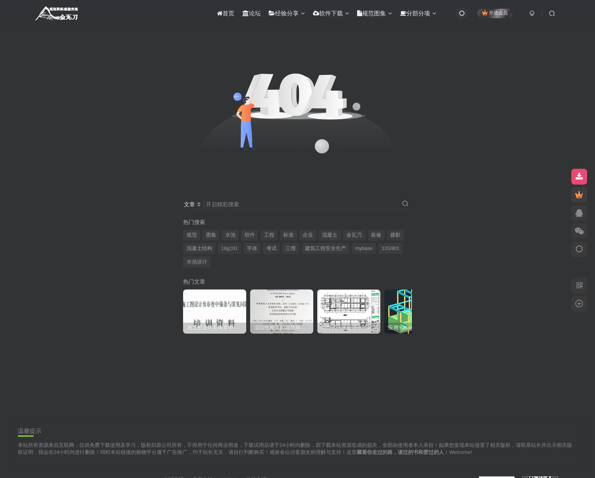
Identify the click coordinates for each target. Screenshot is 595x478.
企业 (308, 235)
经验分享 (287, 13)
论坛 (251, 13)
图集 (211, 235)
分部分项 (418, 13)
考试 (271, 248)
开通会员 (495, 13)
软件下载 (331, 13)
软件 (250, 235)
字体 (252, 248)
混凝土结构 (199, 248)
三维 (291, 248)
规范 (192, 235)
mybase (363, 248)
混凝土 (329, 235)
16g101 (229, 248)
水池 (230, 235)
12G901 (390, 248)
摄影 (395, 235)
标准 (288, 235)
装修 (376, 235)
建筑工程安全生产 (325, 248)
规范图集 (374, 13)
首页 (225, 13)
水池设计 (197, 262)
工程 (269, 235)
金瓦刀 (354, 235)
